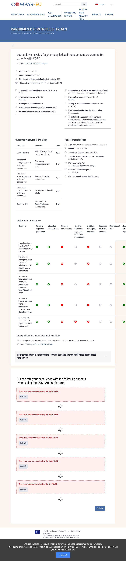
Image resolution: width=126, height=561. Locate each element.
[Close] (112, 370)
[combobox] (101, 4)
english (99, 4)
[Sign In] (111, 4)
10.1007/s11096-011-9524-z (36, 63)
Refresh (23, 397)
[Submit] (84, 4)
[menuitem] (17, 14)
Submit (100, 508)
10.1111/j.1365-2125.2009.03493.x (38, 344)
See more (22, 100)
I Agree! (63, 555)
